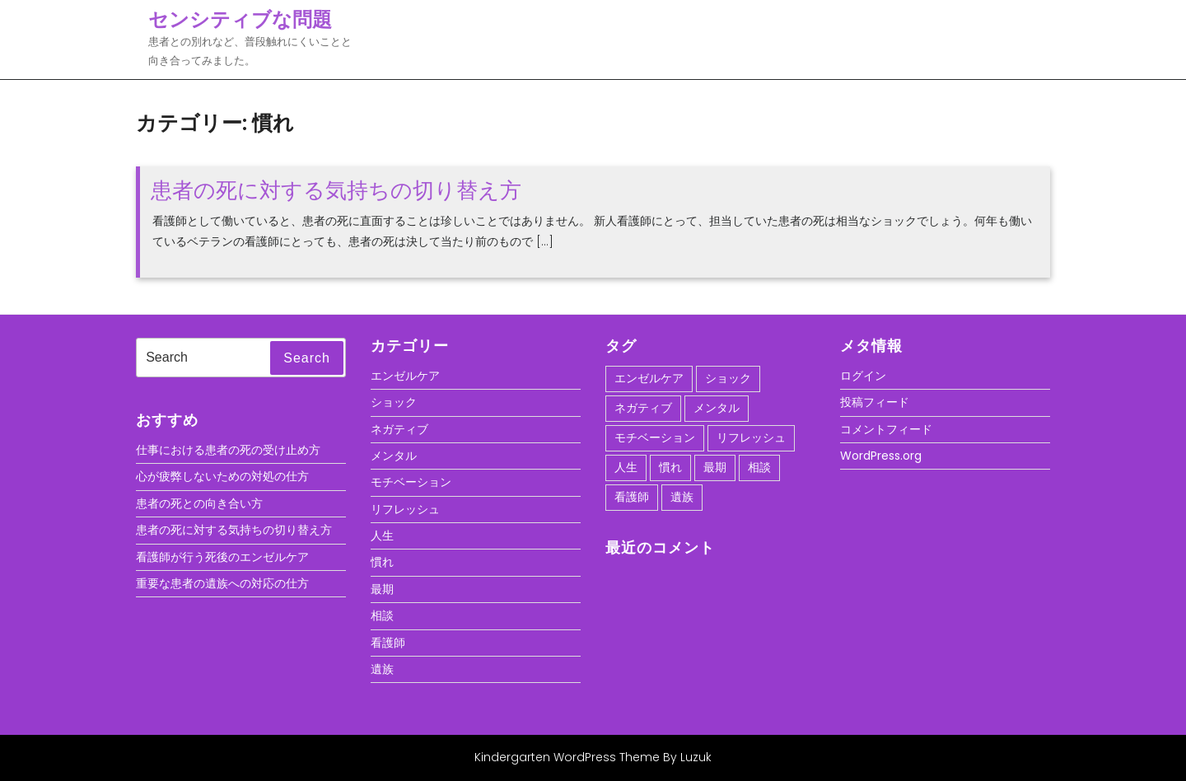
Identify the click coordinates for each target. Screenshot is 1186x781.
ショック (394, 402)
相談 (382, 615)
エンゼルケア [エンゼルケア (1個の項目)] (649, 378)
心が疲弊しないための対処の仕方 (222, 476)
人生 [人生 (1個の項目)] (625, 467)
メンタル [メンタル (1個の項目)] (716, 408)
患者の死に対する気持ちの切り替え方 (336, 190)
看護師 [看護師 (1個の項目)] (631, 497)
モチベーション (411, 482)
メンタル (394, 455)
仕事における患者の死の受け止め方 (228, 450)
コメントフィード (886, 429)
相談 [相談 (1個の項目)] (759, 467)
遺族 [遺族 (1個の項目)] (681, 497)
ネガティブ (399, 429)
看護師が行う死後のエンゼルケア (222, 557)
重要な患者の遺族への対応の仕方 (222, 583)
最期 (382, 589)
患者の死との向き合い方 (199, 503)
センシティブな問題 (240, 19)
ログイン (863, 375)
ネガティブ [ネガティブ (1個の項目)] (643, 408)
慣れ (382, 562)
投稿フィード (874, 402)
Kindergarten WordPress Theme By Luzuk (593, 757)
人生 (382, 535)
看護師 (388, 642)
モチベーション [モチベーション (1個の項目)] (654, 437)
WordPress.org (881, 455)
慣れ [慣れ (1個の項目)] (670, 467)
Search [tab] (306, 358)
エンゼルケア (405, 375)
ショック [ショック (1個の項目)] (728, 378)
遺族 (382, 669)
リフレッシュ (405, 509)
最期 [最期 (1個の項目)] (714, 467)
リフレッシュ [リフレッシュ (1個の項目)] (751, 437)
